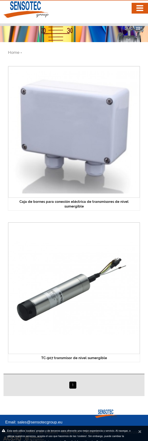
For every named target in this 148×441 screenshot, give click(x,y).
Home (14, 52)
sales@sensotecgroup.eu (39, 422)
